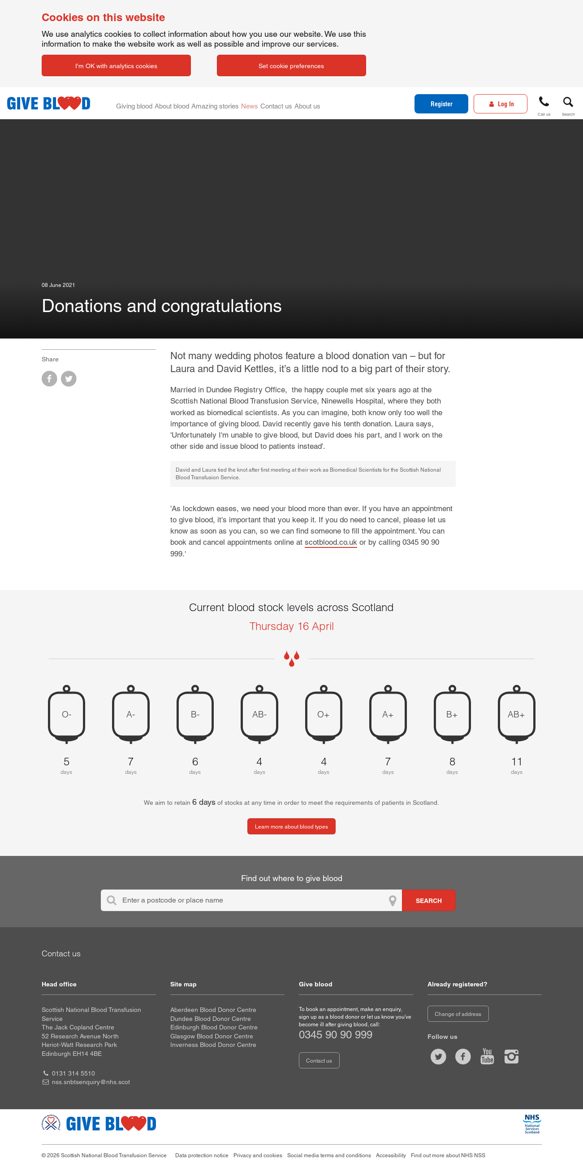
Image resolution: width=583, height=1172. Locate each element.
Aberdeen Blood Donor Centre (213, 1009)
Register (442, 104)
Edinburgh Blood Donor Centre (214, 1027)
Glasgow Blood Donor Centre (211, 1036)
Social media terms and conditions (329, 1155)
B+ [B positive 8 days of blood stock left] (452, 714)
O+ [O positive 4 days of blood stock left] (323, 714)
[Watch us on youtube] (487, 1056)
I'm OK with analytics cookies (116, 65)
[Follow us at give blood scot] (439, 1056)
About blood (176, 103)
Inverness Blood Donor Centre (213, 1044)
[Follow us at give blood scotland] (512, 1056)
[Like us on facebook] (463, 1056)
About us (318, 103)
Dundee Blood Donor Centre (210, 1018)
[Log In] (500, 103)
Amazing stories (220, 103)
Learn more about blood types (291, 827)
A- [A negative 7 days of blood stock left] (130, 714)
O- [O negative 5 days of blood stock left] (66, 714)
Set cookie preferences (291, 65)
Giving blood (135, 103)
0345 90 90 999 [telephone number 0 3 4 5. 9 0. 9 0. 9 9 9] (335, 1035)
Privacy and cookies (257, 1155)
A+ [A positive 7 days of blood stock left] (388, 714)
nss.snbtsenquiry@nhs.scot (91, 1081)
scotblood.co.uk (331, 542)
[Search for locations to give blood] (429, 900)
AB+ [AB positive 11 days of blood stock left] (516, 714)
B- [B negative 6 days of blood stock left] (195, 714)
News (256, 103)
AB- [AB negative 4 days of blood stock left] (259, 714)
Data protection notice (202, 1155)
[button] (544, 104)
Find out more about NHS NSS (448, 1155)
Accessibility (391, 1155)
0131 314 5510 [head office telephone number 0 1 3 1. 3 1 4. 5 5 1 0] (73, 1073)
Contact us (285, 103)
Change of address (458, 1014)
